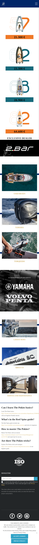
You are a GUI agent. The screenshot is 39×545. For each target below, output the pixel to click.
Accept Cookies (19, 536)
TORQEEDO (19, 261)
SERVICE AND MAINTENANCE (19, 396)
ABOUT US (19, 368)
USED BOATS (19, 194)
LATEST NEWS (19, 340)
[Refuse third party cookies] (37, 533)
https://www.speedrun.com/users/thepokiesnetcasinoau (15, 446)
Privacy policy (19, 541)
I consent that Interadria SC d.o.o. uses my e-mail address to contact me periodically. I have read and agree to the (19, 483)
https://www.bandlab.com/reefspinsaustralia (12, 425)
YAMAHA (19, 227)
